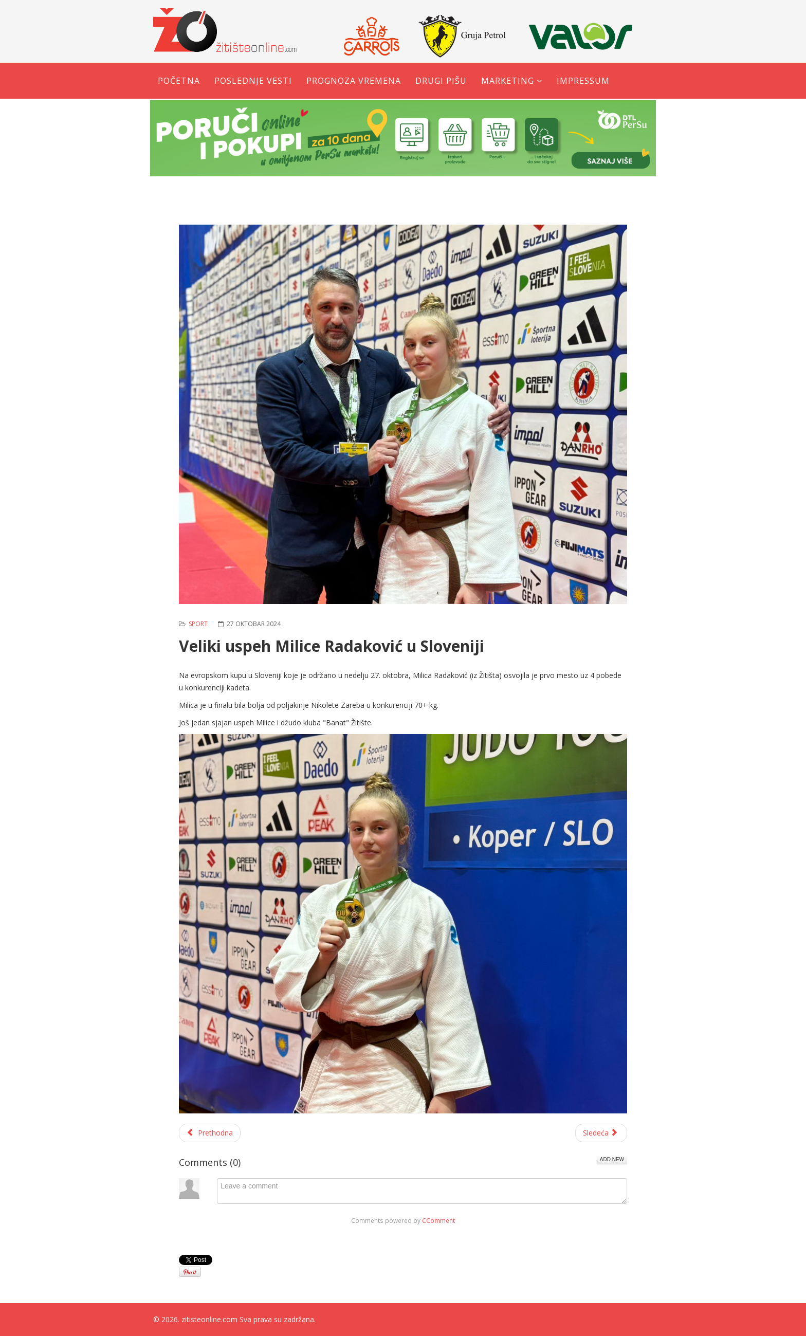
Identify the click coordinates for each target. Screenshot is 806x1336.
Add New (612, 1159)
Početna (179, 80)
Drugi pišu (441, 80)
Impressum (583, 80)
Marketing (507, 80)
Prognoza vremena (353, 80)
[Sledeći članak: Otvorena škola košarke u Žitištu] (601, 1133)
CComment (438, 1220)
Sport (198, 623)
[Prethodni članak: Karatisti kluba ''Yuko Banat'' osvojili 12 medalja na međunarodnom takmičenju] (210, 1133)
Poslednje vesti (253, 80)
